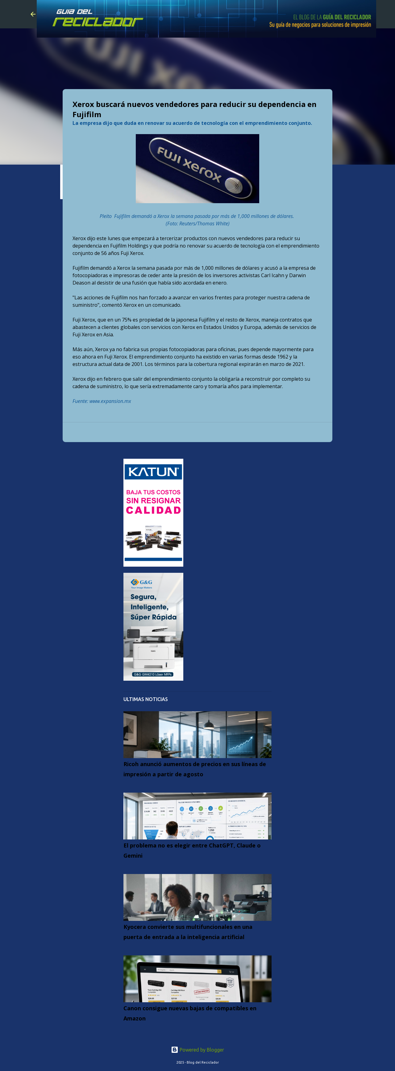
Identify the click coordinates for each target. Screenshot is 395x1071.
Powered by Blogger (197, 1050)
